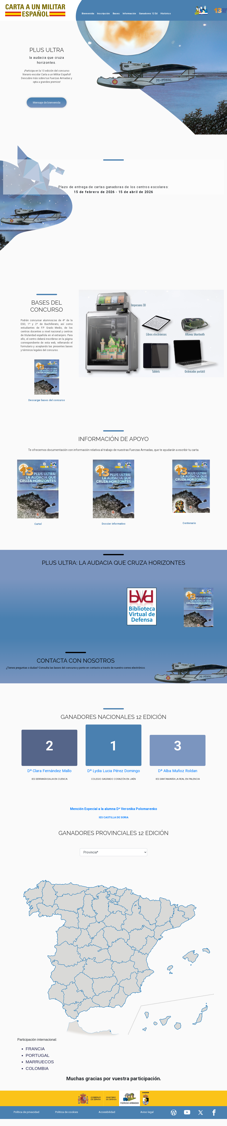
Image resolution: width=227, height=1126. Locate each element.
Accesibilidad (107, 1112)
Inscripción (103, 13)
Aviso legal (147, 1112)
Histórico (165, 13)
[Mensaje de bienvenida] (47, 102)
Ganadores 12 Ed (148, 13)
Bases (116, 13)
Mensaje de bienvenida (46, 102)
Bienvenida (88, 13)
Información (129, 13)
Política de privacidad (26, 1112)
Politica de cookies (66, 1112)
